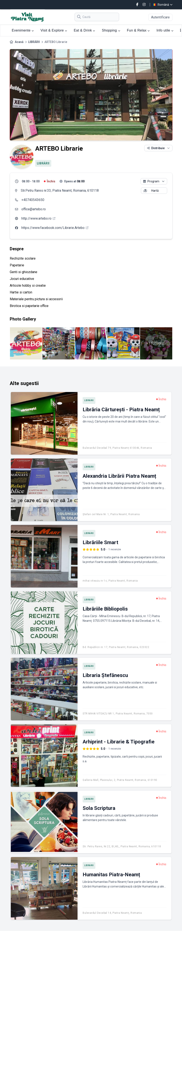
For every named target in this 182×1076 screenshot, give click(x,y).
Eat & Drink (84, 30)
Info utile (165, 30)
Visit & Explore (53, 30)
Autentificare (160, 17)
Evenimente (23, 30)
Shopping (111, 30)
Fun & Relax (138, 30)
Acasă (19, 42)
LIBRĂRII (34, 42)
